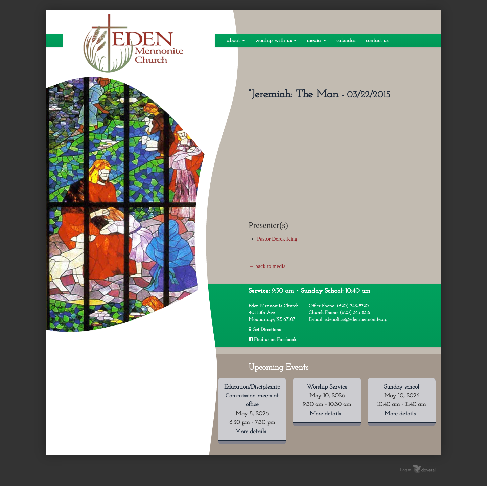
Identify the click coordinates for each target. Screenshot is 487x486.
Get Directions (265, 329)
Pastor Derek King (277, 239)
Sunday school (401, 387)
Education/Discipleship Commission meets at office (252, 396)
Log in (405, 470)
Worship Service (327, 387)
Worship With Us (276, 40)
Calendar (346, 40)
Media (316, 40)
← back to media (267, 266)
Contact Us (377, 40)
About (236, 40)
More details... (252, 432)
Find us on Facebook (272, 340)
